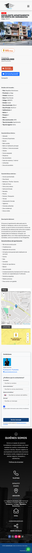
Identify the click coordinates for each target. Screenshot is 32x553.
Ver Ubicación (15, 338)
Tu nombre (6, 380)
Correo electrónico (8, 386)
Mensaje (5, 398)
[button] (29, 33)
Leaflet (17, 323)
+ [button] (3, 294)
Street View (8, 50)
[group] (16, 34)
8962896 (16, 369)
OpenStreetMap (27, 323)
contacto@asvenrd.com (16, 521)
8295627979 (8, 369)
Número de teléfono (8, 392)
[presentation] (16, 413)
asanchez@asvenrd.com (11, 372)
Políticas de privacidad (16, 462)
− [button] (3, 296)
